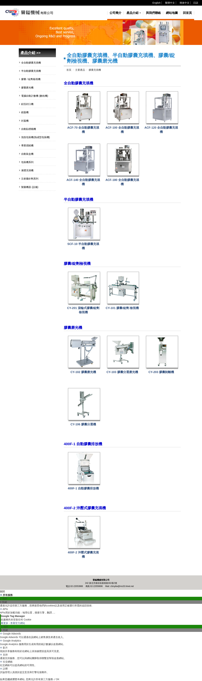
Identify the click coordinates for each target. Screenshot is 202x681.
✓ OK (56, 679)
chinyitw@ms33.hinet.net (122, 586)
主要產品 (80, 69)
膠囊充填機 (95, 69)
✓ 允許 (3, 598)
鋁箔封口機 (27, 104)
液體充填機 (27, 170)
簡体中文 (184, 2)
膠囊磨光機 (27, 87)
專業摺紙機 (27, 145)
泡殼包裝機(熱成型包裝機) (35, 137)
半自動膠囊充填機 (31, 70)
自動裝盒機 (27, 153)
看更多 (5, 623)
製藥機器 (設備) (29, 187)
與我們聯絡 (153, 13)
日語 (195, 2)
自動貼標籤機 (28, 129)
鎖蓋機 (25, 112)
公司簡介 (115, 13)
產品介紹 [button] (133, 13)
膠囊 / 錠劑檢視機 (30, 79)
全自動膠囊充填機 (31, 62)
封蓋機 (25, 120)
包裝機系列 (27, 162)
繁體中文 (170, 2)
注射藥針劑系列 (29, 178)
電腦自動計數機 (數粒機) (34, 95)
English (156, 2)
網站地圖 (172, 13)
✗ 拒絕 (3, 602)
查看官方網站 (17, 623)
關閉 (2, 591)
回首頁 (187, 13)
